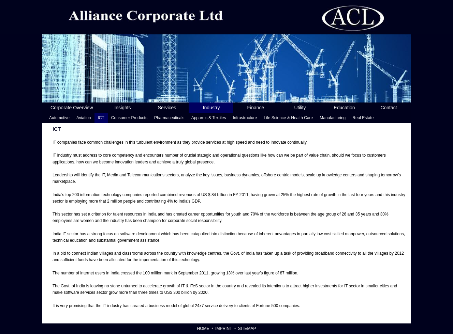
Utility (300, 107)
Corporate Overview (71, 107)
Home (203, 328)
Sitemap (247, 328)
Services (167, 107)
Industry (211, 107)
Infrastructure (245, 117)
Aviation (83, 117)
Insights (122, 107)
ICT (101, 117)
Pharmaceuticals (169, 117)
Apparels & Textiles (208, 117)
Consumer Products (129, 117)
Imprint (223, 328)
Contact (388, 107)
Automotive (59, 117)
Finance (255, 107)
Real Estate (363, 117)
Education (344, 107)
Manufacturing (333, 117)
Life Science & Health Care (288, 117)
